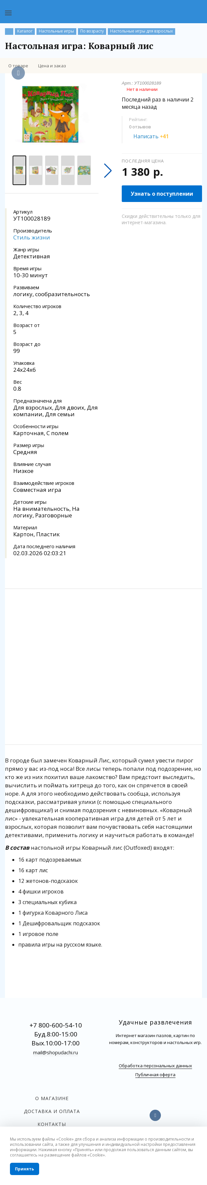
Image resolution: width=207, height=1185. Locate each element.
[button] (108, 171)
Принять (24, 1169)
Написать (154, 136)
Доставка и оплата (52, 1111)
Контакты (51, 1124)
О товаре (18, 65)
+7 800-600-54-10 (56, 1025)
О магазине (52, 1098)
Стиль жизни (31, 237)
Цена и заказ (52, 65)
